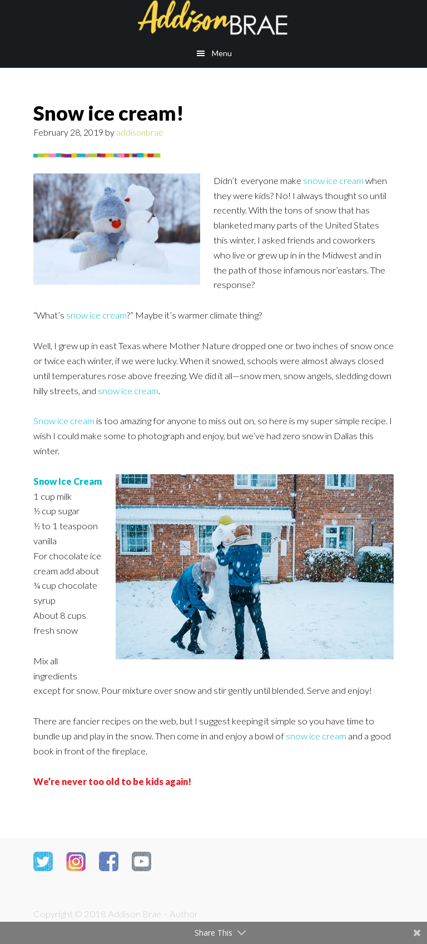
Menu (222, 53)
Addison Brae (213, 19)
